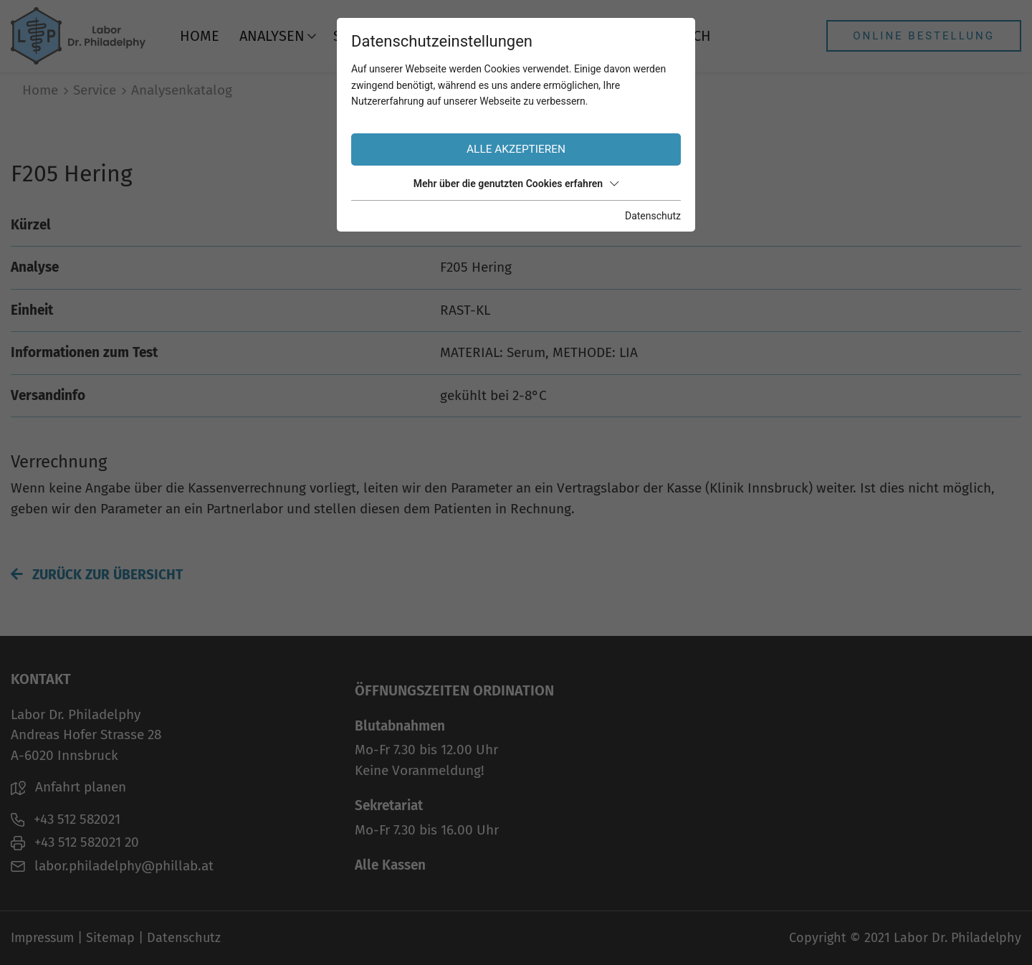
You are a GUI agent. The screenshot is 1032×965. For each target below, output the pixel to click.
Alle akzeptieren (516, 149)
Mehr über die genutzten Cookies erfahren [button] (516, 183)
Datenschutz (653, 216)
